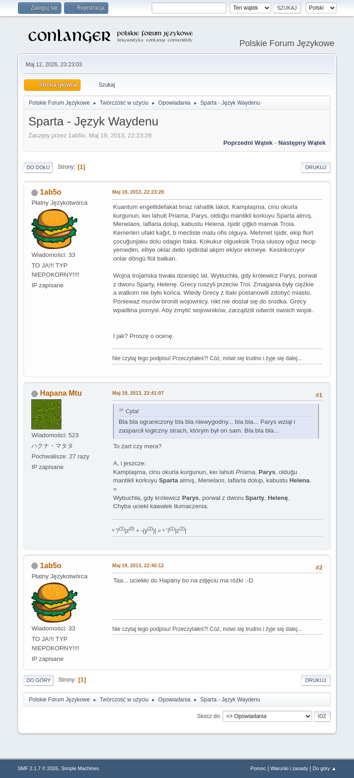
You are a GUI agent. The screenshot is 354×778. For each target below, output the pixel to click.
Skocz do (208, 716)
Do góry (38, 680)
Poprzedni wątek (247, 142)
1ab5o (50, 192)
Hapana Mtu (61, 393)
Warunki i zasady (289, 768)
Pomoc (258, 768)
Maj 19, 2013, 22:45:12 (138, 565)
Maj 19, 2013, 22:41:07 (138, 393)
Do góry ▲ (324, 768)
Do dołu (38, 167)
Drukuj (315, 167)
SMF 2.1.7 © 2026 (38, 768)
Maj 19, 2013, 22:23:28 (138, 192)
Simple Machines (80, 768)
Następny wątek (302, 142)
